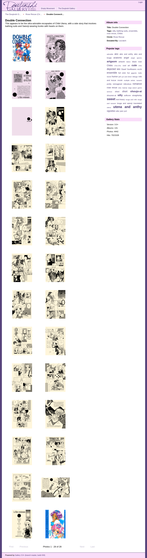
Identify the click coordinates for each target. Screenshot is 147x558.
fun (128, 73)
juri (120, 77)
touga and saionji (124, 103)
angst (133, 58)
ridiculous (127, 84)
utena (109, 107)
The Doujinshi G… (13, 14)
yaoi (121, 111)
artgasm (112, 61)
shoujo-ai (136, 91)
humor (115, 76)
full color (122, 73)
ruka (119, 88)
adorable (110, 54)
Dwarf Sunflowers (128, 69)
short (124, 91)
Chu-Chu (117, 66)
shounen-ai (111, 95)
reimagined (117, 84)
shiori (117, 92)
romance (137, 83)
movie (119, 80)
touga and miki (131, 99)
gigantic (134, 73)
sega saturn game (135, 88)
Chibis (119, 33)
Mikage (135, 77)
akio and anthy (126, 54)
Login (140, 2)
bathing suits (122, 31)
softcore (127, 95)
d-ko (140, 66)
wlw (117, 111)
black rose (137, 62)
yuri (125, 111)
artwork (122, 62)
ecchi (139, 69)
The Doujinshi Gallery (66, 8)
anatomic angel (121, 58)
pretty (109, 84)
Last (94, 546)
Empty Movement (48, 8)
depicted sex (113, 69)
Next (83, 546)
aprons (139, 58)
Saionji (124, 88)
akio (116, 54)
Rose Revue (118, 37)
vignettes (111, 111)
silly (114, 31)
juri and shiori (127, 77)
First (9, 546)
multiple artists (129, 80)
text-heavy (120, 99)
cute (134, 65)
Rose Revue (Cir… (34, 14)
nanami (139, 80)
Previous (22, 546)
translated (138, 103)
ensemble (133, 31)
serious (109, 92)
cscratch (122, 40)
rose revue (111, 33)
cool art (126, 66)
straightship (137, 95)
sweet (111, 99)
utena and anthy (127, 107)
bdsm (129, 62)
